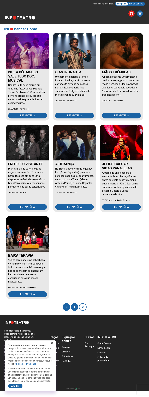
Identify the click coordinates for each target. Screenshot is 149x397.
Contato (101, 352)
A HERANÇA (65, 164)
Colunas (66, 347)
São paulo (122, 4)
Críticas (66, 351)
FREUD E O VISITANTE (25, 164)
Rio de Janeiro (136, 4)
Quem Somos (104, 343)
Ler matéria (27, 115)
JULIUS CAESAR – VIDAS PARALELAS (117, 166)
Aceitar (15, 386)
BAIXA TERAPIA (20, 255)
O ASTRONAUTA (68, 72)
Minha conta (103, 348)
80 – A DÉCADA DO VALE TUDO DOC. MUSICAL (23, 76)
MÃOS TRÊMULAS (116, 72)
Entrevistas (67, 356)
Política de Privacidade (25, 364)
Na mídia (66, 361)
